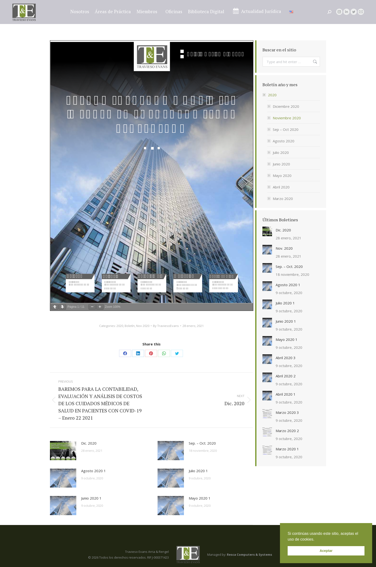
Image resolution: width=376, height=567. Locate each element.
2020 (119, 326)
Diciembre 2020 (286, 106)
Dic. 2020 (89, 443)
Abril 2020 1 (286, 394)
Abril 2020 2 (286, 376)
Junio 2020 (281, 164)
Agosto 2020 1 (93, 470)
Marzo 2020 (283, 198)
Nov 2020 (142, 326)
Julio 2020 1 (198, 470)
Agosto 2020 (283, 141)
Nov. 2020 (284, 248)
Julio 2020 (281, 152)
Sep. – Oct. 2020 (202, 443)
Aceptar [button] (326, 551)
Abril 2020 (281, 187)
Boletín (130, 326)
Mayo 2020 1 (200, 498)
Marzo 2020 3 (287, 412)
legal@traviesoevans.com (340, 4)
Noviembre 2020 (287, 117)
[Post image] (63, 450)
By (166, 326)
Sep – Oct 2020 (285, 129)
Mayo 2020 (282, 175)
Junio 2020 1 (91, 498)
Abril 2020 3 (286, 357)
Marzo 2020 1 (287, 448)
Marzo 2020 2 (287, 430)
